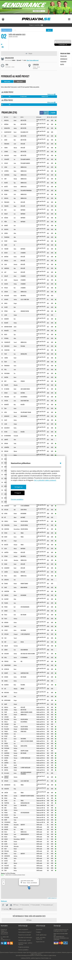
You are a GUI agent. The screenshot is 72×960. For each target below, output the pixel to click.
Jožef (15, 144)
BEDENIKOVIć (7, 785)
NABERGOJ (6, 268)
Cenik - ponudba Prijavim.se (40, 938)
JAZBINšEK (6, 447)
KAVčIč (6, 186)
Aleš (15, 509)
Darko (15, 428)
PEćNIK (5, 556)
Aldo (15, 237)
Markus (15, 618)
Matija (15, 284)
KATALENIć (6, 295)
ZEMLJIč (6, 276)
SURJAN (6, 292)
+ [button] (3, 880)
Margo (15, 822)
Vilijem (15, 710)
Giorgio (15, 729)
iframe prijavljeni (35, 905)
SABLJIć (6, 646)
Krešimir (15, 556)
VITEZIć (6, 630)
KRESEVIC (6, 120)
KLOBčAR (6, 685)
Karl (15, 607)
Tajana (15, 805)
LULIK (5, 264)
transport (63, 62)
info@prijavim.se (5, 940)
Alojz (15, 717)
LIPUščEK (6, 171)
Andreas (15, 856)
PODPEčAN (6, 803)
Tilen (15, 221)
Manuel (15, 755)
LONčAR (6, 792)
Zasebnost (39, 929)
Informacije (63, 59)
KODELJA (6, 260)
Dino (15, 611)
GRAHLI (6, 681)
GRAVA (5, 853)
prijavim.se (54, 898)
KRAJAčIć (6, 330)
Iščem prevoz (20, 81)
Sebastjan (16, 560)
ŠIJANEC (6, 583)
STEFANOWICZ (7, 822)
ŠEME (5, 870)
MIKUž (5, 863)
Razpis (29, 53)
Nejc (15, 124)
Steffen (15, 767)
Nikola (15, 416)
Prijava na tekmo (65, 53)
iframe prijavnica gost (47, 905)
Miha (15, 233)
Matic (15, 276)
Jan (14, 159)
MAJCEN (6, 284)
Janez (15, 707)
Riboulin (15, 385)
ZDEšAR (6, 233)
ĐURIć (5, 537)
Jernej (15, 155)
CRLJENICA (6, 755)
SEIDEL (5, 810)
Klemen (15, 148)
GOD (5, 136)
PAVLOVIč (6, 866)
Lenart (15, 642)
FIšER (5, 455)
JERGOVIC (6, 580)
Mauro (15, 719)
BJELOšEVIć (7, 428)
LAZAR (5, 280)
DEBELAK (6, 451)
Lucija (15, 792)
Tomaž (15, 272)
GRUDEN (6, 677)
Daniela (15, 796)
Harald (15, 765)
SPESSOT (6, 781)
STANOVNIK (6, 350)
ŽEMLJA (5, 722)
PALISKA (6, 603)
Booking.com (4, 901)
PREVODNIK (6, 373)
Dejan (15, 171)
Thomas (15, 692)
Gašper (15, 315)
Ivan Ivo (15, 712)
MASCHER (6, 653)
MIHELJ (5, 303)
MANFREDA (6, 175)
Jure (15, 167)
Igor (15, 311)
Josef (15, 506)
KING (5, 808)
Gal (14, 350)
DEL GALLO (6, 773)
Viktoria (15, 810)
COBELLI (6, 521)
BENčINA (6, 257)
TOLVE (5, 618)
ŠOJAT (5, 362)
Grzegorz (16, 634)
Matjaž (15, 714)
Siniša (15, 858)
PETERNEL (6, 338)
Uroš (15, 194)
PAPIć (5, 805)
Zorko (15, 626)
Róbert (15, 849)
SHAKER (6, 474)
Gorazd (15, 844)
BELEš (5, 739)
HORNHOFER (7, 856)
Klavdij (15, 179)
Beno (15, 685)
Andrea (15, 299)
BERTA (5, 482)
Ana (14, 785)
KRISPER (6, 829)
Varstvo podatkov (17, 499)
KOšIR (5, 841)
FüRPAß (6, 661)
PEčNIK (5, 311)
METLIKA (6, 846)
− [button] (3, 883)
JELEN (5, 548)
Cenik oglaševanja (41, 935)
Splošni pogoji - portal (24, 940)
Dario (15, 673)
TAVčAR (6, 401)
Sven (15, 362)
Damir (15, 132)
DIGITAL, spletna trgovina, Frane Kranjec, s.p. (38, 958)
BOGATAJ (6, 198)
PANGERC (6, 206)
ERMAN (5, 393)
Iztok (15, 260)
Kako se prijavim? (23, 929)
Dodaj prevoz (51, 94)
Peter (15, 661)
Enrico (15, 773)
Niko (15, 591)
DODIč (5, 140)
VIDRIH (5, 148)
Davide (15, 521)
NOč (5, 642)
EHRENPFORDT (7, 665)
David (15, 120)
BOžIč (5, 820)
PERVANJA (6, 851)
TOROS (5, 796)
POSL (5, 369)
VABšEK (6, 358)
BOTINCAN (6, 669)
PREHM (5, 607)
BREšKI (5, 760)
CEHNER (6, 151)
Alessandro (16, 825)
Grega (15, 151)
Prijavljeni (63, 56)
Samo (15, 365)
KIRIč (5, 696)
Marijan (15, 545)
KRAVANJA (6, 692)
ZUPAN (5, 471)
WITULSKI (6, 634)
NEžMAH (6, 218)
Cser (15, 650)
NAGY (5, 849)
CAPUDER (6, 717)
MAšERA (6, 502)
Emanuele (16, 436)
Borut (15, 377)
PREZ (5, 741)
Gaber (15, 292)
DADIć (5, 245)
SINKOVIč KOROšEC (6, 777)
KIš (5, 517)
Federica (15, 781)
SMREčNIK (6, 591)
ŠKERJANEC (6, 144)
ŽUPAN (5, 533)
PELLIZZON (6, 719)
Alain (15, 439)
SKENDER (6, 868)
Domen (15, 412)
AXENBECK (6, 506)
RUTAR (5, 432)
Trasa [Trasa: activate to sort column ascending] (53, 117)
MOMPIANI (6, 529)
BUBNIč (6, 673)
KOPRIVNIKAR (7, 700)
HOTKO (5, 513)
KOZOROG (6, 190)
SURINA (6, 710)
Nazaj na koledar (6, 30)
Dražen (15, 731)
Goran (15, 537)
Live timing (4, 909)
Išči (49, 30)
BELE (5, 541)
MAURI (5, 844)
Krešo (15, 330)
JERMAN (6, 443)
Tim (14, 373)
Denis (15, 249)
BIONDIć (6, 827)
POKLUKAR (6, 397)
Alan (15, 229)
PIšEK (5, 221)
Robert (15, 513)
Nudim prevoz (7, 81)
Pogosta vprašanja (23, 947)
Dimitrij (15, 264)
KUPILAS (6, 767)
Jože (15, 734)
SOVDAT (6, 163)
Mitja (15, 599)
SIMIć (5, 587)
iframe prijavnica (24, 905)
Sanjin (15, 393)
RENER (5, 564)
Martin (15, 186)
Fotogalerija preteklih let (15, 909)
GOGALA (6, 834)
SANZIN (5, 751)
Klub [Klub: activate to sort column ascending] (22, 117)
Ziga (15, 334)
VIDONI (5, 478)
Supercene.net (40, 941)
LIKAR (5, 714)
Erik (14, 397)
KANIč (5, 704)
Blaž (15, 140)
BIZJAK (5, 194)
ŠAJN (5, 408)
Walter (15, 751)
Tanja (15, 820)
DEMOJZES (6, 155)
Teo (14, 202)
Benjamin (16, 280)
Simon (15, 136)
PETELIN (6, 288)
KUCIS (5, 334)
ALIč (5, 272)
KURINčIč (6, 319)
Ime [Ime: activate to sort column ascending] (15, 117)
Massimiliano (17, 529)
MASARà (6, 299)
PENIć (5, 712)
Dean (15, 763)
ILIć (5, 689)
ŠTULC (5, 615)
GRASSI (6, 839)
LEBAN (5, 167)
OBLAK (5, 798)
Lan (14, 832)
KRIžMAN (6, 124)
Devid (15, 389)
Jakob (15, 327)
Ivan (15, 354)
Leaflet (49, 898)
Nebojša (15, 689)
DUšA (5, 412)
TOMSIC (6, 490)
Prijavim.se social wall (24, 935)
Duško (15, 587)
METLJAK (6, 509)
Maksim (15, 777)
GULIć (5, 420)
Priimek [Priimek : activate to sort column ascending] (7, 117)
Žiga (15, 183)
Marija (15, 870)
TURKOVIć (6, 626)
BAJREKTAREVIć (7, 132)
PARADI (6, 731)
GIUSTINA (6, 825)
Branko (15, 841)
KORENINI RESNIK (8, 327)
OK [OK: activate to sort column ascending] (56, 117)
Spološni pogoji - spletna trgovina (25, 943)
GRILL (5, 657)
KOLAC (5, 837)
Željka (15, 868)
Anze (15, 603)
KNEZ (5, 210)
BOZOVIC (6, 229)
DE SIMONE (6, 389)
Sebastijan (16, 572)
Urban (15, 190)
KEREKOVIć (6, 416)
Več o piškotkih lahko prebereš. (45, 480)
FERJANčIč (6, 159)
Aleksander (16, 846)
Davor (15, 669)
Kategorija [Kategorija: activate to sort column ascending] (39, 117)
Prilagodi (18, 493)
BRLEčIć (6, 545)
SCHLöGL (6, 746)
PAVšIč (6, 307)
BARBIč (6, 225)
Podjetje (38, 932)
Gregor (15, 303)
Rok (15, 288)
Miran (15, 837)
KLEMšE (6, 183)
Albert (15, 517)
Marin (15, 630)
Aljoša (15, 576)
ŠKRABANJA (6, 365)
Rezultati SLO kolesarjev (25, 937)
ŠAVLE (5, 576)
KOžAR (5, 498)
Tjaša (15, 866)
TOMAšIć (6, 249)
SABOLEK (6, 595)
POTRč (5, 241)
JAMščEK (6, 552)
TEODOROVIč (7, 342)
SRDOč (5, 611)
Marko (15, 257)
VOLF (5, 638)
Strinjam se (18, 487)
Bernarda (16, 817)
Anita (15, 812)
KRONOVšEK (7, 128)
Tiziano (15, 525)
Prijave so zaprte (62, 41)
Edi (14, 245)
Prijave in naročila (36, 25)
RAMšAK (6, 377)
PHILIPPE (6, 385)
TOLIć (5, 354)
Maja (15, 789)
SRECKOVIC (6, 346)
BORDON (6, 622)
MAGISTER (6, 789)
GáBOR (5, 650)
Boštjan (15, 552)
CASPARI (6, 758)
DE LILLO (6, 727)
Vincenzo (16, 727)
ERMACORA (6, 525)
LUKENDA (6, 494)
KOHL (5, 765)
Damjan (15, 432)
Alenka (15, 808)
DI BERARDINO (7, 436)
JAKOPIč (6, 439)
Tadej (15, 443)
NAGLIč (6, 214)
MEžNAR (6, 486)
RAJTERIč (6, 599)
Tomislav (16, 646)
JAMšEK (6, 572)
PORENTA (6, 734)
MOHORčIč (6, 568)
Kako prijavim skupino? (24, 932)
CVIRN (5, 800)
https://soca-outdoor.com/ (33, 60)
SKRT (5, 179)
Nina (15, 815)
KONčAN (6, 770)
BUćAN (5, 253)
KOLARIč (6, 323)
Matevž (15, 704)
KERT (5, 381)
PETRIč (5, 736)
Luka (15, 163)
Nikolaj (15, 863)
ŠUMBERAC (6, 237)
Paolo (15, 853)
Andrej (15, 128)
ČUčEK (5, 463)
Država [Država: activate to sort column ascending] (49, 117)
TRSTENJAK (6, 748)
